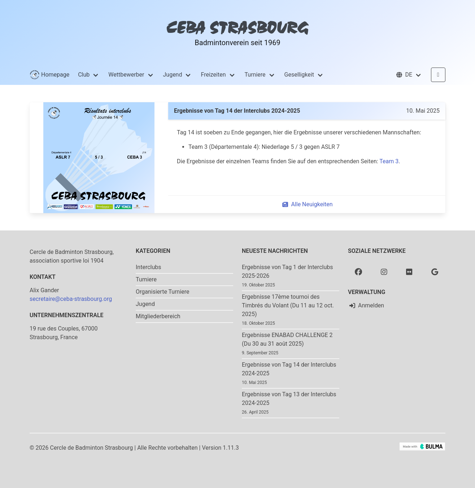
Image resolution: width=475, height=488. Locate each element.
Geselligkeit (299, 74)
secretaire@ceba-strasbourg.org (71, 298)
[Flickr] (409, 271)
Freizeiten (213, 74)
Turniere (255, 74)
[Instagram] (384, 271)
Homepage (49, 75)
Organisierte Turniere (162, 291)
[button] (409, 75)
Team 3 (388, 161)
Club (84, 74)
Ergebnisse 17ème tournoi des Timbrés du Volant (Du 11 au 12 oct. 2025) (288, 305)
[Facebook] (358, 271)
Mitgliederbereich (158, 316)
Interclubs (148, 267)
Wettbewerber (126, 74)
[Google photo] (435, 271)
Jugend (172, 74)
